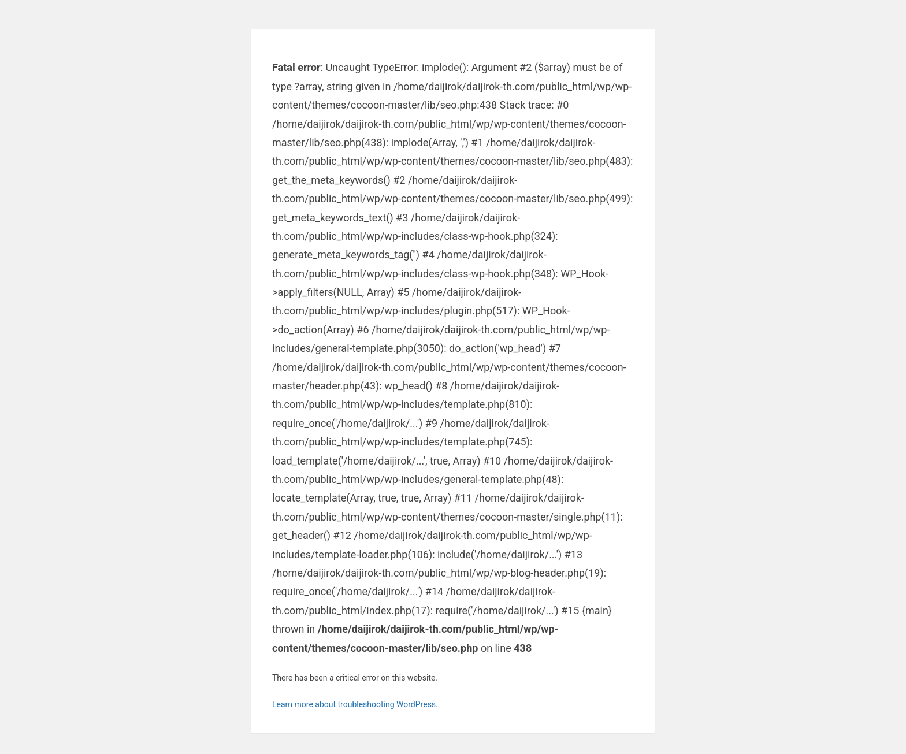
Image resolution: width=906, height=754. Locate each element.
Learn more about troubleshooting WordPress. (355, 704)
